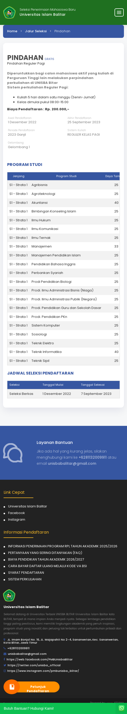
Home (12, 31)
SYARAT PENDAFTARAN (26, 572)
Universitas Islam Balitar (27, 506)
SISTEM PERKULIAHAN (24, 579)
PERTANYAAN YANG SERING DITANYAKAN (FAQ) (45, 552)
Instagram (16, 519)
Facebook (16, 512)
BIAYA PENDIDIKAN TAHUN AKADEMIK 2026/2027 (46, 559)
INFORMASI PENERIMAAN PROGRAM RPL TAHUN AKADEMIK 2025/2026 (62, 546)
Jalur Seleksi (36, 31)
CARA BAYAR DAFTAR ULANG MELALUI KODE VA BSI (47, 566)
